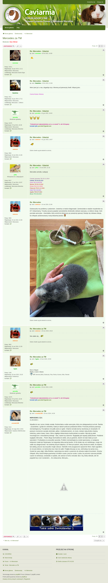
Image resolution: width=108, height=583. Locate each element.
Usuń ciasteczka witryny (65, 558)
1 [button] (101, 46)
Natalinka (15, 93)
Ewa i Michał (13, 42)
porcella (15, 117)
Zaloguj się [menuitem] (100, 2)
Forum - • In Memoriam (11, 561)
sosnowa (15, 63)
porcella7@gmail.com (44, 126)
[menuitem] (13, 579)
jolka (15, 175)
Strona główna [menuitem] (9, 27)
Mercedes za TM (12, 38)
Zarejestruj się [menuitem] (91, 2)
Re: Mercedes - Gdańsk (39, 51)
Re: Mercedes (35, 202)
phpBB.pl (24, 577)
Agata (15, 369)
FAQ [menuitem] (18, 27)
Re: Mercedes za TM (38, 329)
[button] (99, 46)
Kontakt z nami (62, 554)
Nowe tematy (8, 558)
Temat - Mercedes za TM (12, 565)
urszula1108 (15, 423)
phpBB (18, 574)
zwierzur (15, 149)
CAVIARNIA (8, 554)
